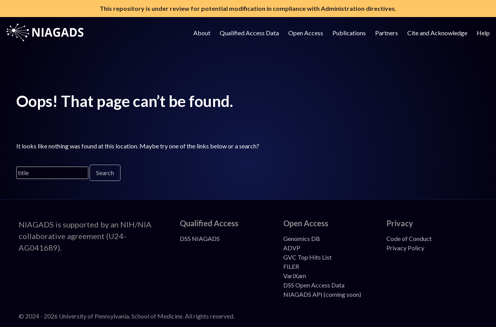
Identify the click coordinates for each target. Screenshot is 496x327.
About (201, 32)
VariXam (294, 275)
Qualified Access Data (249, 32)
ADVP (291, 247)
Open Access (305, 32)
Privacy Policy (405, 247)
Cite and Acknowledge (437, 32)
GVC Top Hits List (307, 257)
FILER (291, 266)
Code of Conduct (409, 238)
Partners (386, 32)
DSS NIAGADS (200, 238)
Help (483, 32)
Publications (349, 32)
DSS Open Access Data (313, 285)
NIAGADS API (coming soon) (322, 294)
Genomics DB (301, 238)
